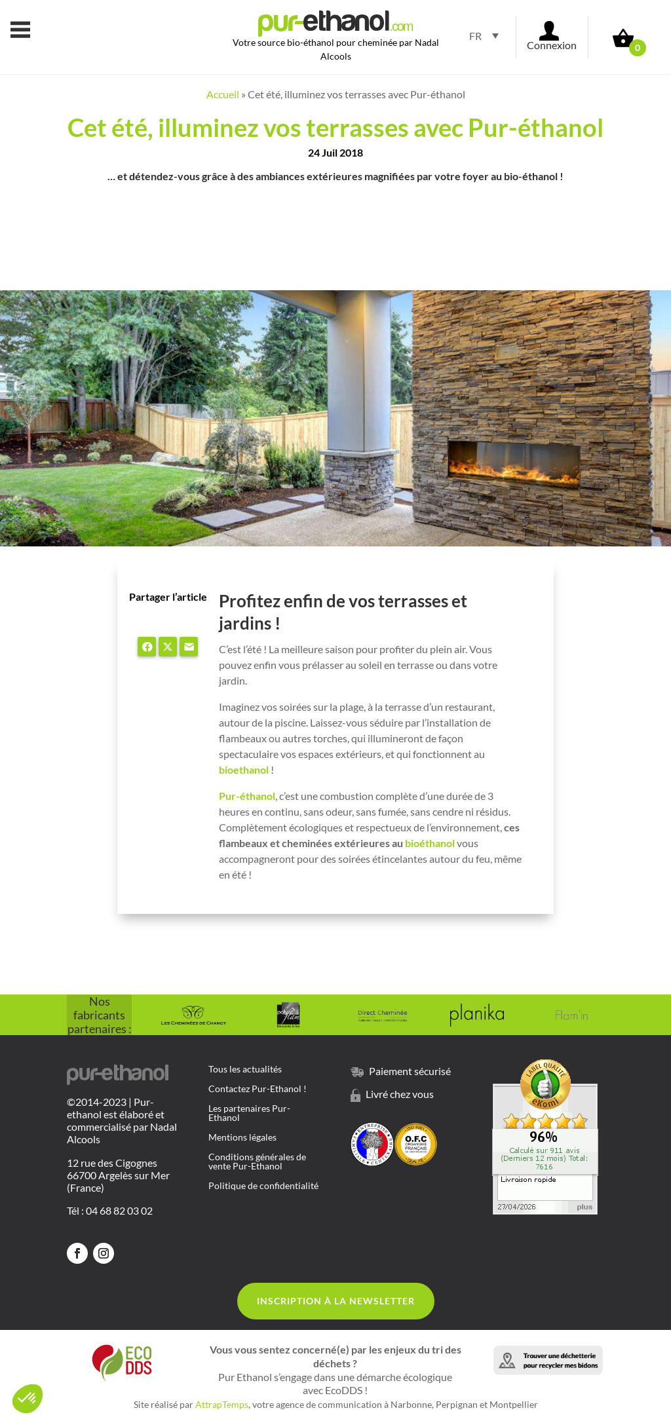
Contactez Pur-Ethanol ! (257, 1089)
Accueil (222, 94)
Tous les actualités (245, 1069)
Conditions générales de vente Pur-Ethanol (257, 1161)
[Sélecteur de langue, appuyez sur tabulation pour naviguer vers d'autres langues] (480, 35)
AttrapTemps (221, 1404)
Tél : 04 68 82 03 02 (110, 1210)
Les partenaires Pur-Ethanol (249, 1113)
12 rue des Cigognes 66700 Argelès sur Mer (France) (118, 1175)
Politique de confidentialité (263, 1186)
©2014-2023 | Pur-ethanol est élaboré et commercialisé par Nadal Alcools (122, 1120)
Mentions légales (242, 1138)
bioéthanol (430, 843)
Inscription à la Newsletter (336, 1300)
